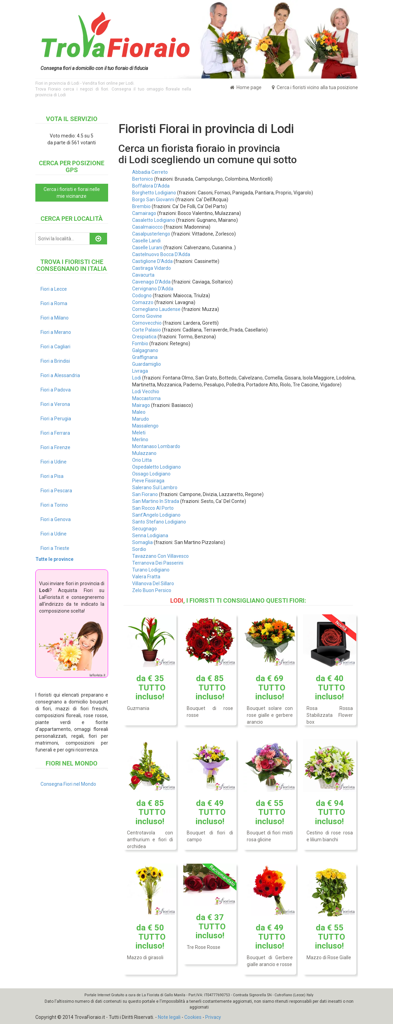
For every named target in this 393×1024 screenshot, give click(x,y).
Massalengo (145, 426)
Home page (246, 87)
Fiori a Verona (55, 404)
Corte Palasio (146, 330)
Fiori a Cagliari (55, 346)
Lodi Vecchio (145, 391)
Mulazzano (144, 453)
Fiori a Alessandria (60, 375)
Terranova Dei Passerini (157, 563)
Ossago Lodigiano (151, 474)
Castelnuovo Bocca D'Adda (161, 254)
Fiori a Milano (55, 318)
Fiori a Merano (56, 332)
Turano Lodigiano (151, 570)
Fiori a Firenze (55, 447)
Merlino (140, 439)
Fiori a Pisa (52, 476)
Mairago (141, 405)
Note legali (169, 1017)
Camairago (144, 213)
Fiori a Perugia (56, 418)
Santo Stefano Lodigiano (159, 522)
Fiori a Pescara (56, 490)
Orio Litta (142, 460)
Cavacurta (143, 275)
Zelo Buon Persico (151, 590)
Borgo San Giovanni (153, 199)
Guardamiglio (146, 364)
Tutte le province (54, 559)
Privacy (213, 1017)
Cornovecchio (147, 323)
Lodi (136, 378)
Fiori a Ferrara (55, 433)
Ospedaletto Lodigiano (156, 467)
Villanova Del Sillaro (153, 583)
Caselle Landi (146, 240)
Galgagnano (145, 350)
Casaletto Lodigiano (153, 220)
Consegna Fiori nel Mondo (68, 784)
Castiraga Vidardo (151, 268)
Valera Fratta (146, 576)
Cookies (192, 1017)
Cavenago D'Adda (151, 282)
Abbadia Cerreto (150, 172)
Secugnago (144, 528)
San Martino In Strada (155, 501)
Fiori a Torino (54, 505)
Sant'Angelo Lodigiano (156, 515)
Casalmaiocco (147, 227)
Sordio (139, 549)
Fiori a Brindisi (55, 361)
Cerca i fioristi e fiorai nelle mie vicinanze (72, 192)
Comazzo (142, 302)
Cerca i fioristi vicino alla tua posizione (315, 87)
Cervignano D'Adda (152, 288)
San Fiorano (145, 494)
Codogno (142, 295)
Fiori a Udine (54, 462)
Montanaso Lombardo (156, 446)
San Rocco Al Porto (153, 508)
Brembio (141, 206)
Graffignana (145, 357)
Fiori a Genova (56, 519)
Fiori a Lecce (54, 289)
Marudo (140, 419)
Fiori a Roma (54, 303)
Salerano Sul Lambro (154, 487)
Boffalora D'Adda (151, 186)
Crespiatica (144, 336)
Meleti (139, 432)
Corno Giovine (147, 316)
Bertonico (142, 179)
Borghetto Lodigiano (154, 192)
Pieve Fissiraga (148, 480)
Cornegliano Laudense (156, 309)
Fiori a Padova (56, 390)
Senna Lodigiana (150, 535)
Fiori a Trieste (55, 548)
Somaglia (142, 542)
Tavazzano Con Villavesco (160, 556)
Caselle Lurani (147, 247)
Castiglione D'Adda (152, 261)
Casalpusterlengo (151, 234)
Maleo (139, 412)
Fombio (140, 343)
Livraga (140, 371)
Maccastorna (146, 398)
